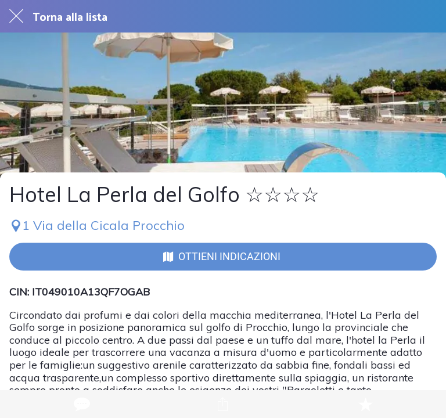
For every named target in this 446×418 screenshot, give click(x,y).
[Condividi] (223, 404)
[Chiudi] (16, 16)
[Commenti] (81, 404)
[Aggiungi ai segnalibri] (365, 404)
